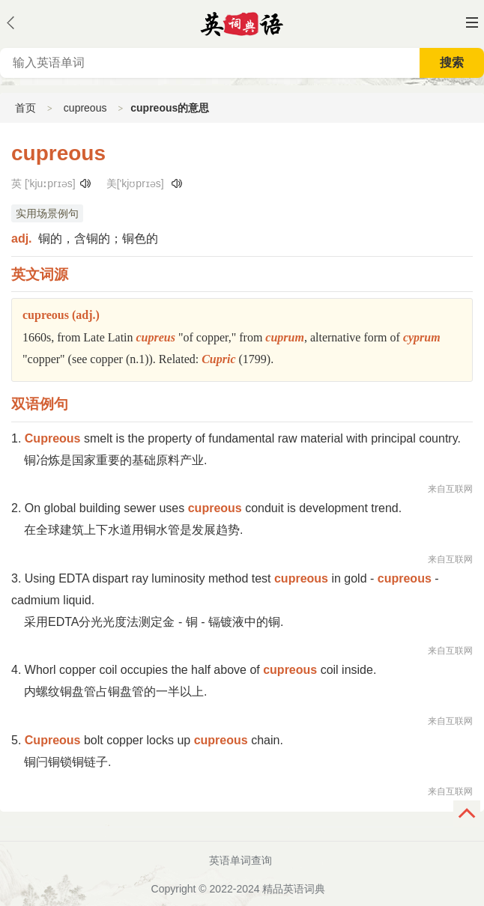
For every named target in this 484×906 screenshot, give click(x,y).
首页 (25, 108)
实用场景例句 (47, 213)
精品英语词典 (293, 889)
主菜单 (472, 22)
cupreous (85, 108)
